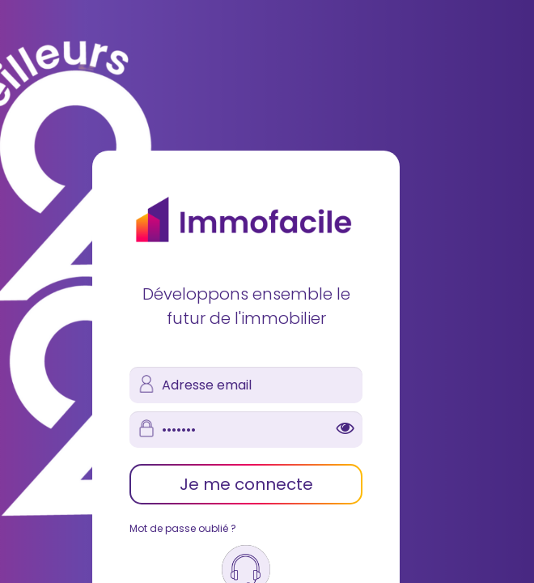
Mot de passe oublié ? (182, 528)
